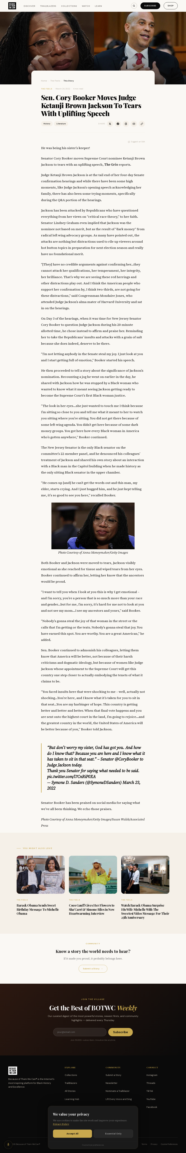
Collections (69, 6)
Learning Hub (72, 1099)
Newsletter (111, 1083)
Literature (61, 123)
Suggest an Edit (136, 141)
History (46, 123)
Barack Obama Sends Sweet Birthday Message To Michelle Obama (38, 909)
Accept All (72, 1138)
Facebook (152, 1107)
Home (44, 80)
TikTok (150, 1091)
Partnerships (112, 1107)
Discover (30, 6)
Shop (171, 5)
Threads (151, 1083)
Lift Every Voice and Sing (119, 1099)
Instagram (152, 1075)
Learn (98, 6)
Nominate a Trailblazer (118, 1091)
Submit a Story (93, 969)
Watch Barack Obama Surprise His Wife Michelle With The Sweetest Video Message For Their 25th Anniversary (145, 911)
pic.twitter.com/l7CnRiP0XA (71, 776)
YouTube (151, 1099)
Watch (86, 6)
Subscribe (150, 5)
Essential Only (113, 1138)
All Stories (70, 1091)
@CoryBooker (127, 759)
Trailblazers (48, 6)
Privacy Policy (61, 1128)
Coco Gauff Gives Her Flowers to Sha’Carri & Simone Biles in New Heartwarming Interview (91, 909)
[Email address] (80, 1032)
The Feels (55, 80)
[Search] (134, 6)
